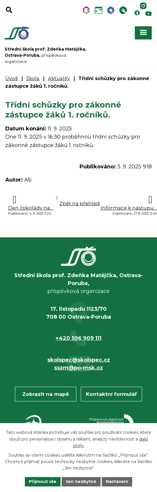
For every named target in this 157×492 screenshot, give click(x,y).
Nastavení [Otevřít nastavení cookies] (117, 481)
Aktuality (59, 78)
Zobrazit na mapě (45, 394)
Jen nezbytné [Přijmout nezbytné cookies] (81, 481)
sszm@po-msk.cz (78, 368)
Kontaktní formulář (111, 394)
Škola (32, 78)
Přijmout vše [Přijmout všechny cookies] (42, 481)
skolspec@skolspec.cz (78, 360)
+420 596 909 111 (78, 338)
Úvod (11, 78)
